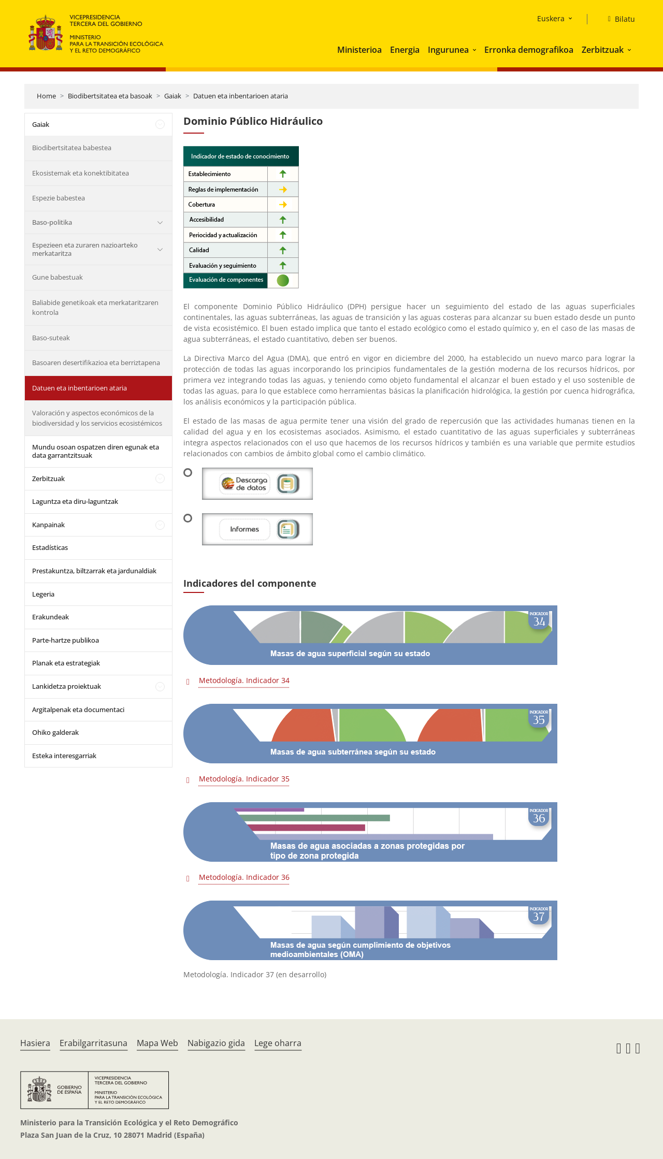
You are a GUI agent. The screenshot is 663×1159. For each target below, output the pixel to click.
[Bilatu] (617, 19)
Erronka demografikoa (528, 49)
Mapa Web (157, 1043)
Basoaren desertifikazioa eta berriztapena (96, 362)
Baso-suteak (51, 337)
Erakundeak (50, 616)
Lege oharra (277, 1043)
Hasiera (35, 1043)
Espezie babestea (58, 197)
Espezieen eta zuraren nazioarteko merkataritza (85, 249)
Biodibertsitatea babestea (71, 147)
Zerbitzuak (603, 49)
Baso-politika (52, 222)
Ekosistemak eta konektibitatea (80, 173)
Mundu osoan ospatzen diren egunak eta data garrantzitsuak (95, 451)
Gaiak (172, 95)
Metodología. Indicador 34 (244, 680)
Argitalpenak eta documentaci (78, 709)
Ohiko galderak (55, 732)
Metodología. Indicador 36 (244, 877)
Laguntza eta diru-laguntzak (75, 501)
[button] (475, 49)
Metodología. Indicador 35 (244, 779)
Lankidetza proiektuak (66, 686)
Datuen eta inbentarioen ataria (240, 95)
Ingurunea (448, 49)
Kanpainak (48, 524)
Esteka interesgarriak (64, 755)
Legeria (43, 594)
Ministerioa (359, 49)
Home (46, 95)
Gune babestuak (57, 277)
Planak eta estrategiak (66, 663)
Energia (405, 49)
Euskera (551, 18)
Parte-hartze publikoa (65, 640)
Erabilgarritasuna (93, 1043)
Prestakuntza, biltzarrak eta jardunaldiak (94, 570)
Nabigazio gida (216, 1043)
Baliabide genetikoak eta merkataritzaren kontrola (95, 307)
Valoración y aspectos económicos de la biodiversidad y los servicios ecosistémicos (97, 418)
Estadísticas (50, 547)
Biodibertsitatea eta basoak (110, 95)
